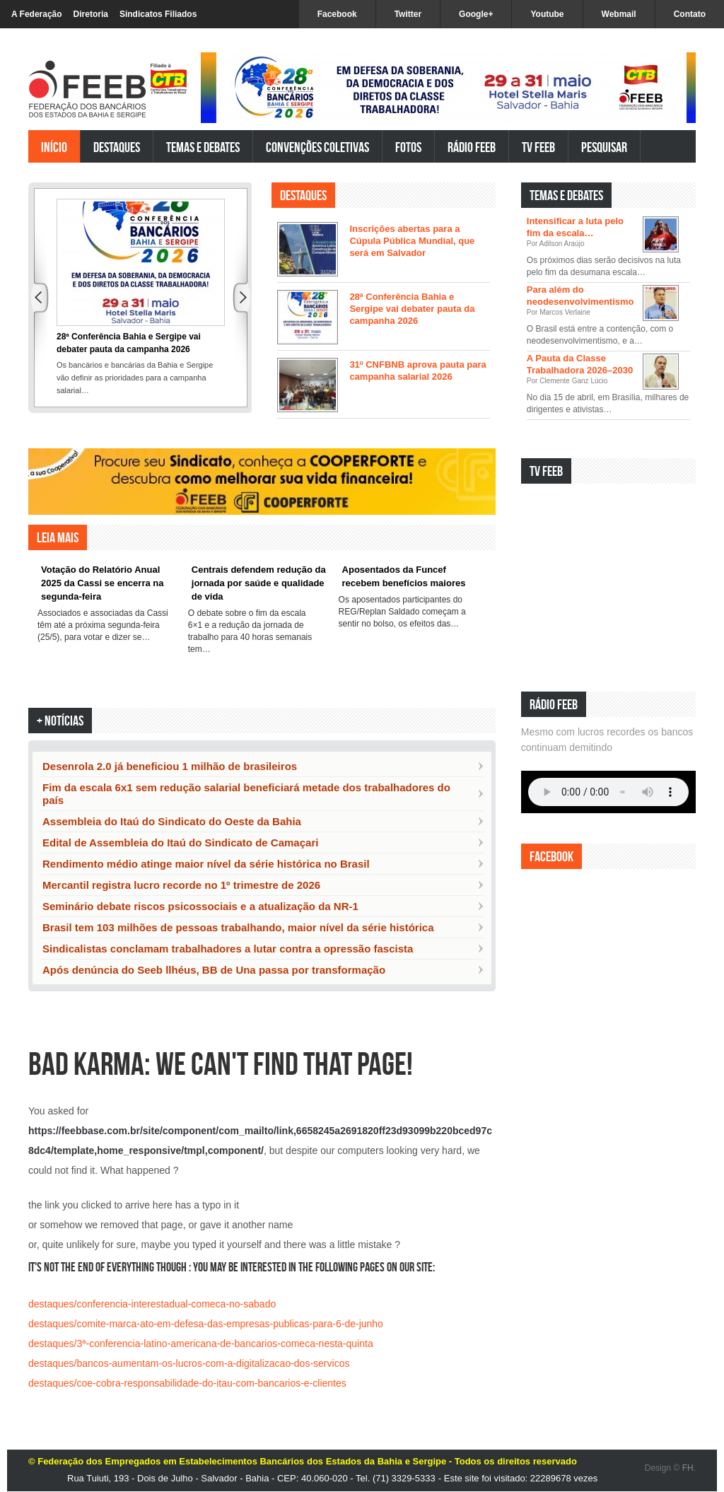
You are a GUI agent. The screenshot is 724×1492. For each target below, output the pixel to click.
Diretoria (91, 14)
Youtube (547, 14)
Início (54, 146)
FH (688, 1468)
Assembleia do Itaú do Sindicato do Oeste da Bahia (171, 821)
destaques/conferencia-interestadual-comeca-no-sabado (152, 1304)
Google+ (476, 14)
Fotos (408, 146)
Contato (690, 14)
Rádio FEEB (472, 146)
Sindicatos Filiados (158, 14)
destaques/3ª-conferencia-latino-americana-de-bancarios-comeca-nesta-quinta (200, 1343)
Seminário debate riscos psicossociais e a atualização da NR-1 (200, 906)
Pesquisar (604, 146)
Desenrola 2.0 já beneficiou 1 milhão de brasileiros (169, 766)
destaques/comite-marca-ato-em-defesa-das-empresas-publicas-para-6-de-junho (205, 1323)
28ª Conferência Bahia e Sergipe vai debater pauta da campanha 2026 (411, 308)
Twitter (408, 14)
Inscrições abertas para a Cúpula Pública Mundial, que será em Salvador (411, 240)
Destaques (116, 146)
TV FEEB (538, 146)
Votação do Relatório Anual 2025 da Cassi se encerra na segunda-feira (102, 583)
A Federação (36, 14)
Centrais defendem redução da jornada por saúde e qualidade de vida (259, 583)
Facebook (337, 14)
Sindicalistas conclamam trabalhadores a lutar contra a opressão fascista (227, 949)
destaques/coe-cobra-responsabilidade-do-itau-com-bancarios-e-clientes (187, 1383)
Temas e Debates (203, 146)
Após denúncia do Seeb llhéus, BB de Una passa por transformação (213, 970)
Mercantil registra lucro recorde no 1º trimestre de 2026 (181, 885)
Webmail (619, 14)
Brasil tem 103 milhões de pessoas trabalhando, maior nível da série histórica (238, 927)
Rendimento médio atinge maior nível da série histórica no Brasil (206, 864)
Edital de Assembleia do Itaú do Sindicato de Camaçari (180, 843)
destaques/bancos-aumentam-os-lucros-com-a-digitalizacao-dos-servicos (188, 1363)
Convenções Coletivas (317, 146)
